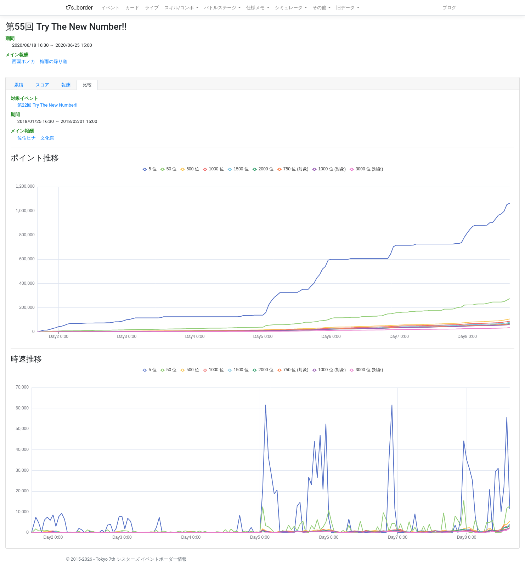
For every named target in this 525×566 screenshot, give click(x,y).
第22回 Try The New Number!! (47, 105)
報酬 (65, 84)
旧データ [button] (346, 7)
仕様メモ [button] (256, 7)
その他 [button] (319, 7)
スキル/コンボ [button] (179, 7)
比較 (87, 84)
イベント (110, 7)
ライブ (152, 7)
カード (132, 7)
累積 (18, 84)
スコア (42, 84)
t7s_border (79, 7)
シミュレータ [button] (289, 7)
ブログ (449, 7)
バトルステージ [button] (220, 7)
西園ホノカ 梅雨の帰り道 (39, 61)
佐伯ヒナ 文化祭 (35, 138)
